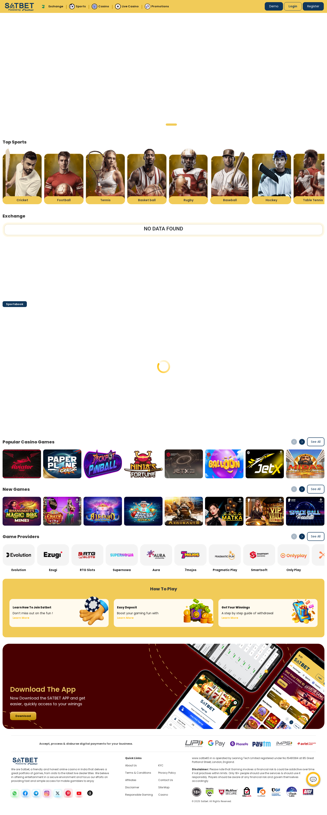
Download (23, 716)
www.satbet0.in (202, 758)
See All (316, 442)
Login (293, 6)
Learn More (21, 618)
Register (313, 6)
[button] (144, 124)
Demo (273, 6)
